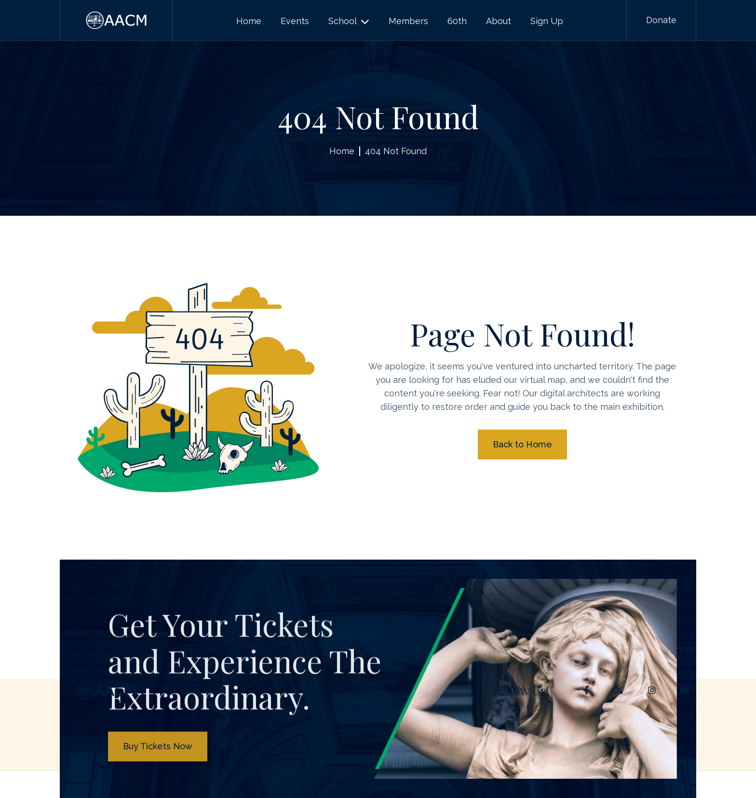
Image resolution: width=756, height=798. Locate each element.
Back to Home (522, 444)
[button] (349, 21)
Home (341, 151)
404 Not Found (396, 151)
